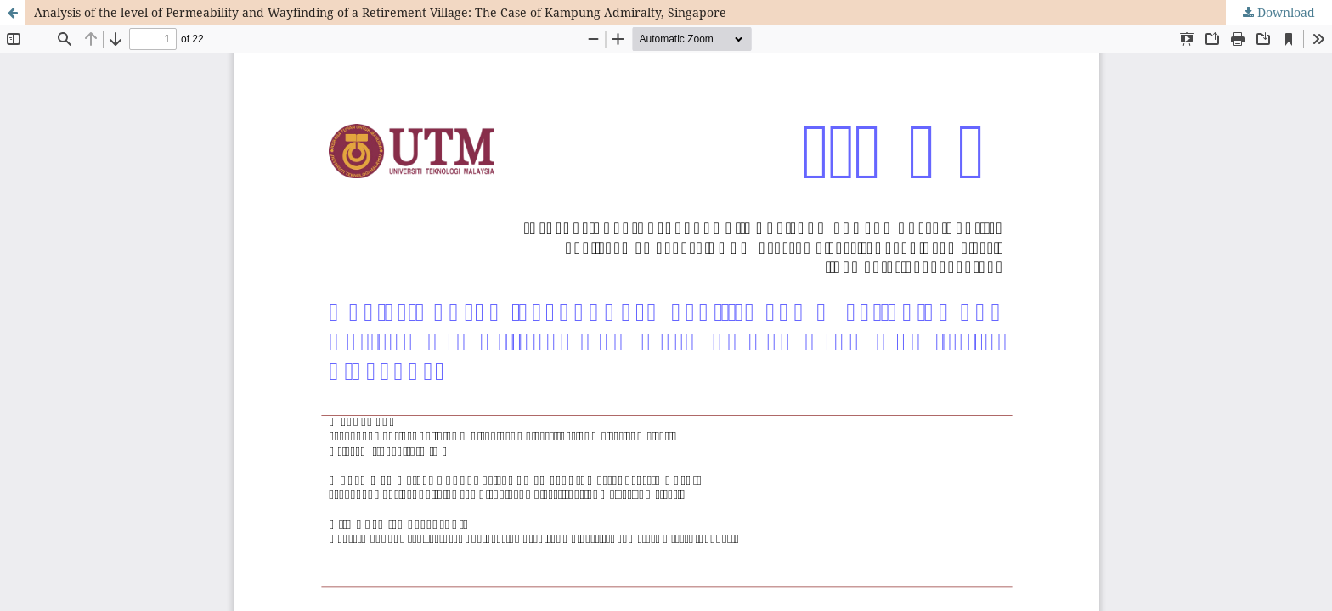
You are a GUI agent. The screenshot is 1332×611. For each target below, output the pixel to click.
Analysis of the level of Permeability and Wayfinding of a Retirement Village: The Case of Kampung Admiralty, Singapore (380, 12)
